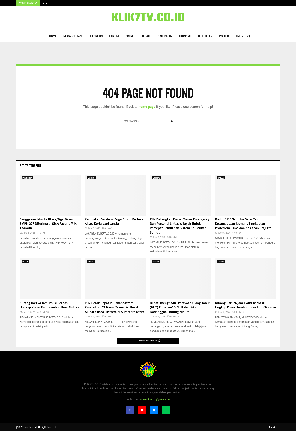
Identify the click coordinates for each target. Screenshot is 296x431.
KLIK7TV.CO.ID (148, 18)
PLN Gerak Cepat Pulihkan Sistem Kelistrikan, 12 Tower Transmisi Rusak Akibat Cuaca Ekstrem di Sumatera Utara (114, 307)
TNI (238, 36)
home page (147, 107)
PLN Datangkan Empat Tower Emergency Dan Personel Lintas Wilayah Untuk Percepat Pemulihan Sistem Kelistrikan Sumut (180, 226)
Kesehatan (204, 36)
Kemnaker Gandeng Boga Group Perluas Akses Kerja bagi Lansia (114, 222)
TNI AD (221, 178)
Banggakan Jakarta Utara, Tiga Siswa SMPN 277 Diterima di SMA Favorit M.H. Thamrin (48, 224)
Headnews (95, 36)
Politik (224, 36)
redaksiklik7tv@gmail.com (155, 399)
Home (53, 36)
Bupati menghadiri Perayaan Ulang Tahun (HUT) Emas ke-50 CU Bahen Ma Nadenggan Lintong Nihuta (180, 307)
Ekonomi (185, 36)
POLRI (129, 36)
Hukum (114, 36)
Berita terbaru (30, 165)
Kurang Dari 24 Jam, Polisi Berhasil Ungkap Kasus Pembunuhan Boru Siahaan (50, 305)
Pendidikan (164, 36)
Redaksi (273, 427)
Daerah (145, 36)
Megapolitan (72, 36)
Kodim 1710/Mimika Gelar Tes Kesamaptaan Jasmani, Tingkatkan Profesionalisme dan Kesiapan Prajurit (243, 224)
